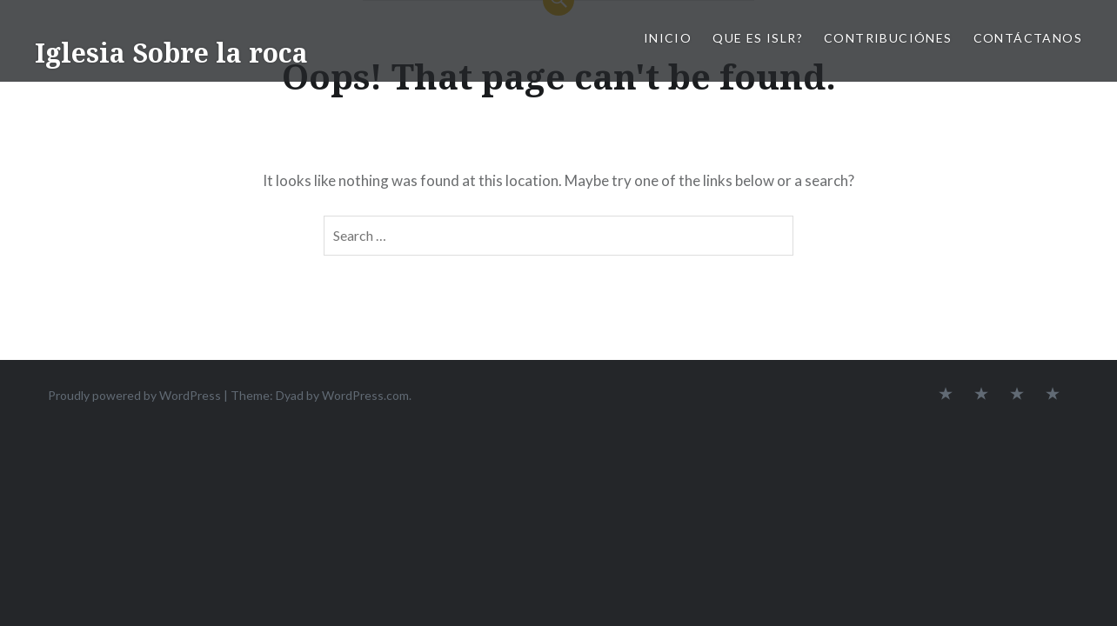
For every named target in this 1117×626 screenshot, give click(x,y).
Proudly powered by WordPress (134, 395)
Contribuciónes (888, 37)
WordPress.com (365, 395)
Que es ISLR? (757, 37)
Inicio (668, 37)
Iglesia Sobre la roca (171, 52)
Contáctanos (1027, 37)
